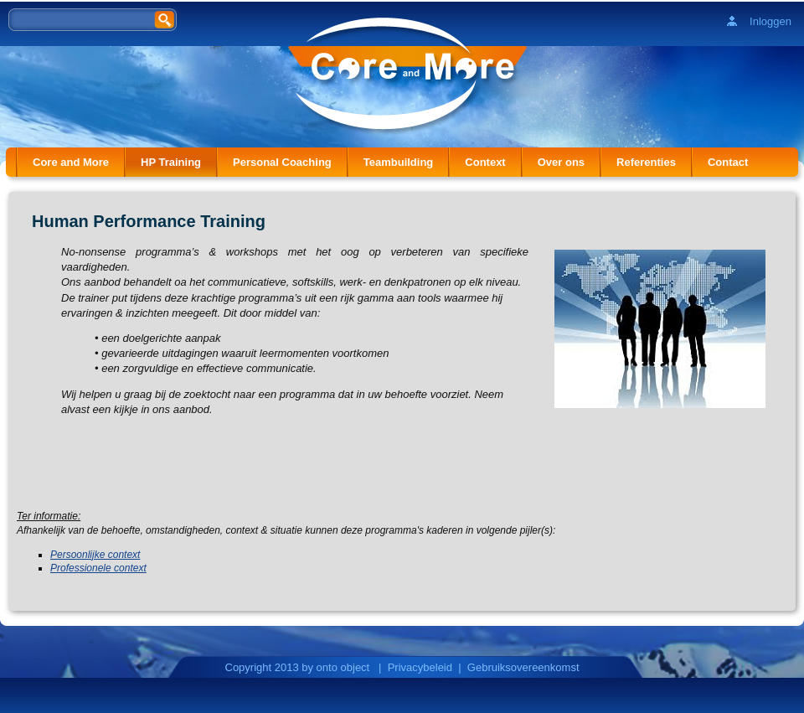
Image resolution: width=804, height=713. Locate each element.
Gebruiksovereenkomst (523, 667)
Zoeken (166, 18)
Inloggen (770, 21)
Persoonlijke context (95, 555)
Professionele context (98, 568)
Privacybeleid (420, 667)
